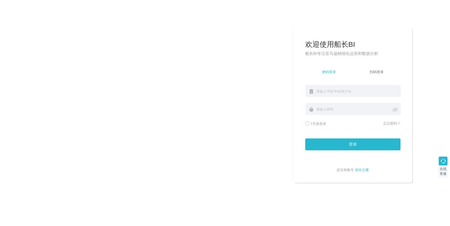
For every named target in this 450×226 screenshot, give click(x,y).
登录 (353, 144)
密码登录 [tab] (329, 72)
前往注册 (362, 170)
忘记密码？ (391, 123)
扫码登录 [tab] (377, 72)
